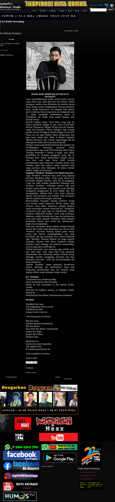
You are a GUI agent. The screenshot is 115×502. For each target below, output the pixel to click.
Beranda (57, 377)
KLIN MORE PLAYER (71, 31)
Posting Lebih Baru (11, 377)
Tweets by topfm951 (47, 466)
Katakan (17, 43)
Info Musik (8, 43)
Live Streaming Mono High (88, 472)
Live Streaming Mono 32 (87, 479)
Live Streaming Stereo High (88, 475)
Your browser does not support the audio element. (39, 26)
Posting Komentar (31, 372)
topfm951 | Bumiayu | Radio (10, 5)
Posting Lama (68, 379)
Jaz (13, 43)
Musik (2, 45)
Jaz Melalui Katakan (10, 33)
